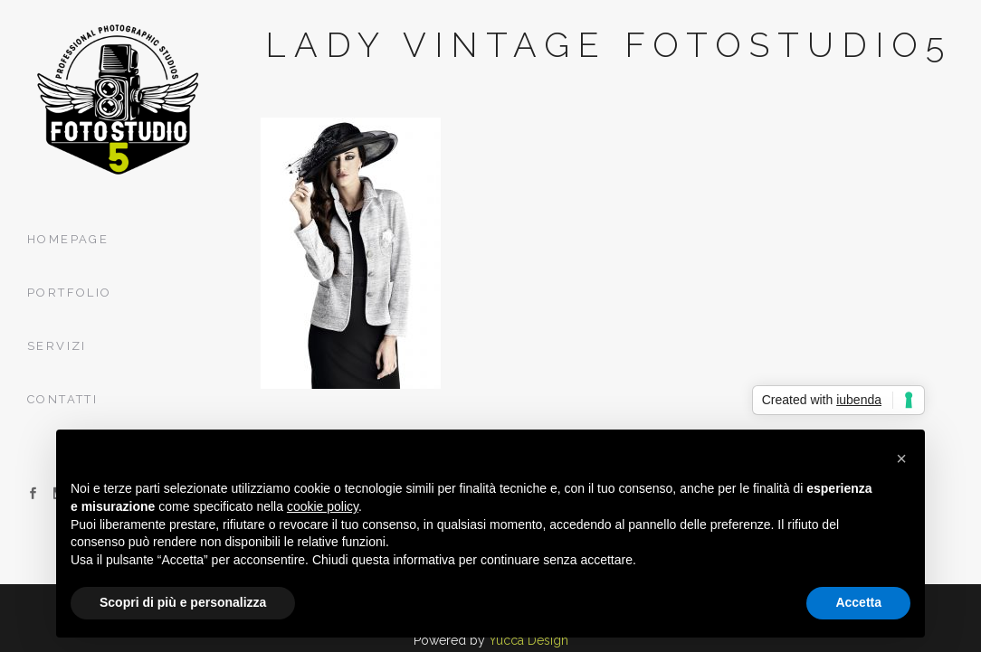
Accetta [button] (858, 602)
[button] (901, 458)
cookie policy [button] (322, 506)
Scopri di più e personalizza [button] (183, 602)
